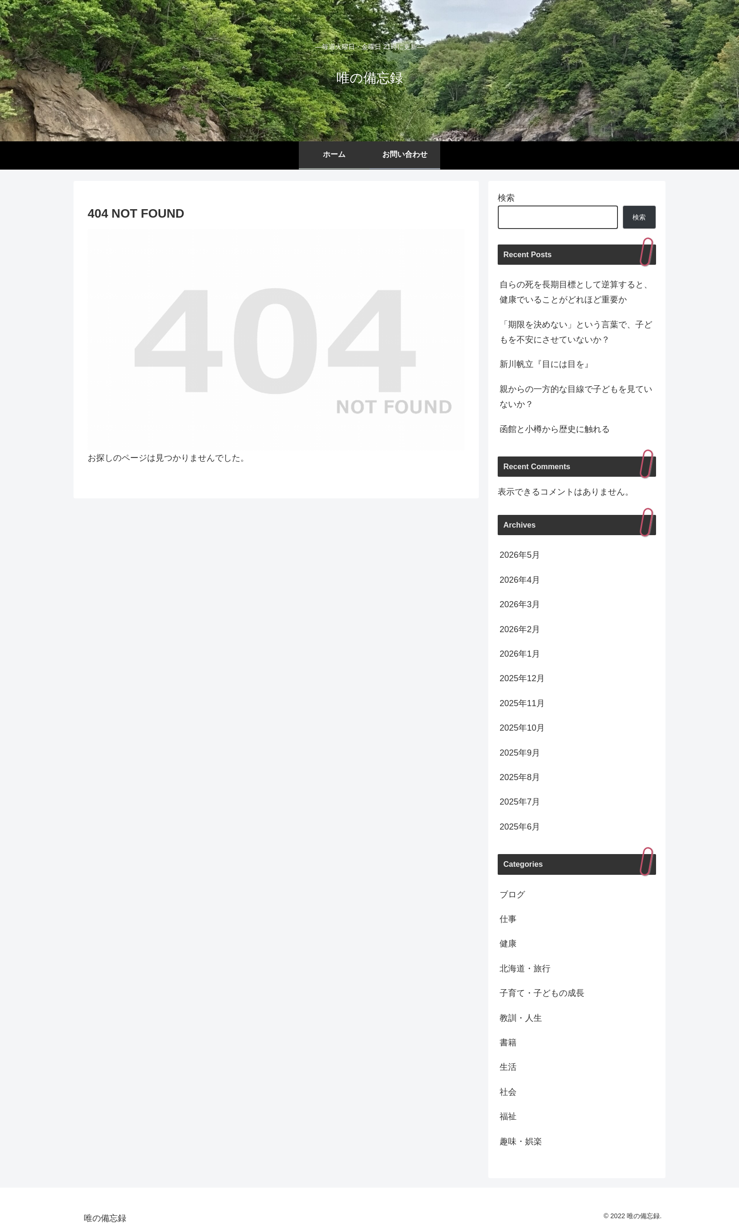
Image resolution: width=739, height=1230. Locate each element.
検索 (506, 198)
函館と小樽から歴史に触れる (555, 429)
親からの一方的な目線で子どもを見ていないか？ (576, 396)
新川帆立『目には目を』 (546, 364)
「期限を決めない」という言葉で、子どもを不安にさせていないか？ (576, 332)
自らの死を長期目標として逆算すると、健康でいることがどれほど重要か (576, 292)
